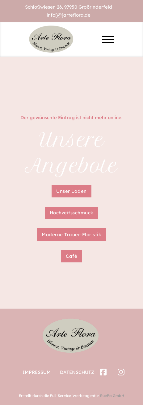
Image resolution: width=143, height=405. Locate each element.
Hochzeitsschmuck (72, 213)
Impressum (37, 372)
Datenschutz (77, 372)
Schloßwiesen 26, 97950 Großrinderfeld (68, 7)
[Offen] (108, 39)
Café (71, 256)
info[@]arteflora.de (68, 15)
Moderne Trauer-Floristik (71, 234)
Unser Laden (71, 191)
